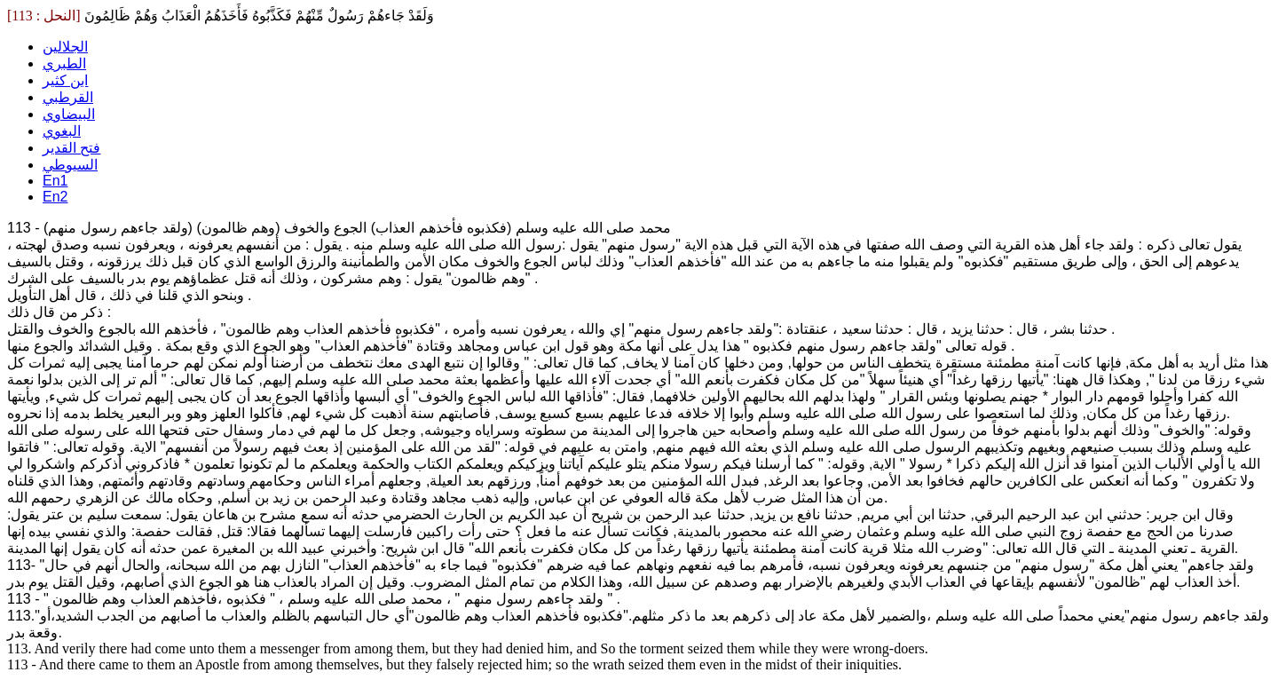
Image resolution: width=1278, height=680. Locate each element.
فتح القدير (71, 147)
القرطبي (68, 97)
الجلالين (65, 46)
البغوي (62, 130)
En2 (55, 196)
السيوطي (70, 164)
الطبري (64, 63)
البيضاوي (69, 114)
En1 (55, 180)
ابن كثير (65, 80)
